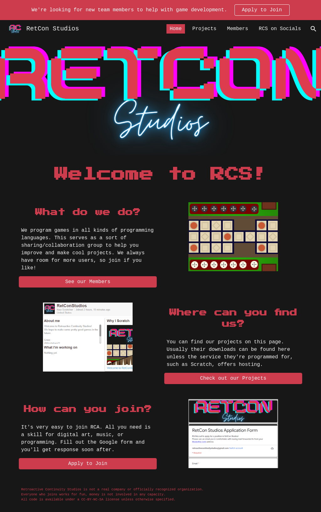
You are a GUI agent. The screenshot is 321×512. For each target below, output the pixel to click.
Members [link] (237, 29)
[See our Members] (88, 282)
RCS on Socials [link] (280, 29)
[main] (161, 174)
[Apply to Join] (88, 464)
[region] (160, 10)
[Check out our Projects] (233, 378)
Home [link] (176, 29)
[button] (313, 28)
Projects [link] (204, 29)
